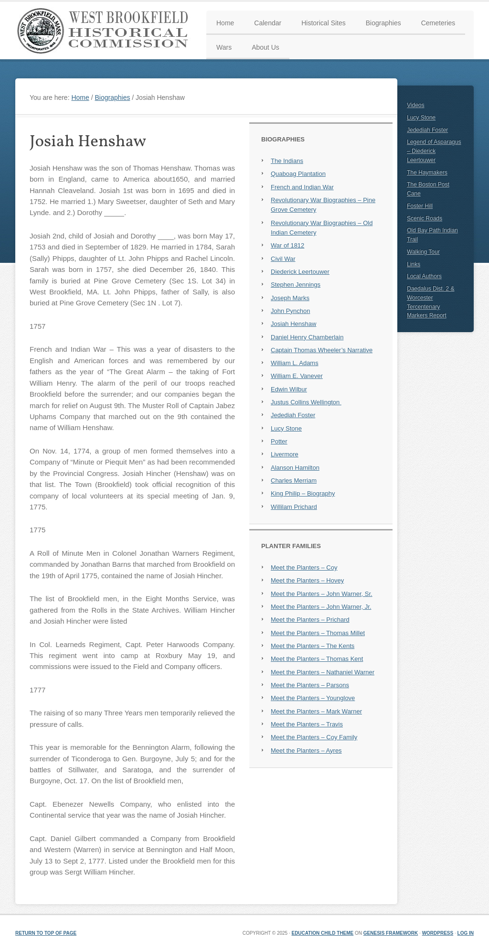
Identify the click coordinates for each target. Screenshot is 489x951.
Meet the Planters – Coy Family (314, 737)
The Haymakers (427, 172)
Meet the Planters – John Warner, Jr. (321, 606)
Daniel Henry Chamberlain (307, 337)
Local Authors (424, 276)
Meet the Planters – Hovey (307, 580)
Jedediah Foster (293, 415)
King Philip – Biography (303, 493)
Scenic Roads (424, 218)
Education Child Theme (322, 933)
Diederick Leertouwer (300, 271)
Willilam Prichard (294, 506)
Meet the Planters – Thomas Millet (318, 633)
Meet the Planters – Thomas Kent (317, 658)
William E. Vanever (297, 375)
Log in (465, 933)
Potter (279, 441)
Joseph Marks (290, 298)
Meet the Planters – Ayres (306, 750)
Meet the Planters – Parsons (310, 685)
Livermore (284, 454)
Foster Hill (420, 206)
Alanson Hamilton (295, 467)
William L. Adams (295, 363)
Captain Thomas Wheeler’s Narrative (321, 350)
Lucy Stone (286, 428)
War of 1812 (287, 245)
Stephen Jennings (295, 284)
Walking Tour (423, 252)
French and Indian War (302, 187)
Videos (415, 105)
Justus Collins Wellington (306, 402)
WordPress (438, 933)
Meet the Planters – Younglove (313, 698)
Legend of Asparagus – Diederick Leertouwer (434, 151)
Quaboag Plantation (298, 173)
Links (413, 264)
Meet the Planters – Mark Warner (316, 711)
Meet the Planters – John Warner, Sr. (321, 593)
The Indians (287, 160)
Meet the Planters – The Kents (312, 645)
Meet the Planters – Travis (307, 724)
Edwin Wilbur (289, 389)
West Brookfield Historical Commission (106, 30)
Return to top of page (45, 933)
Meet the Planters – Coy (304, 567)
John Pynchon (290, 310)
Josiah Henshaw (293, 323)
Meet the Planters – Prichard (310, 619)
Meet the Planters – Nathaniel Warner (322, 672)
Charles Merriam (294, 480)
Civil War (283, 258)
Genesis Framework (390, 933)
